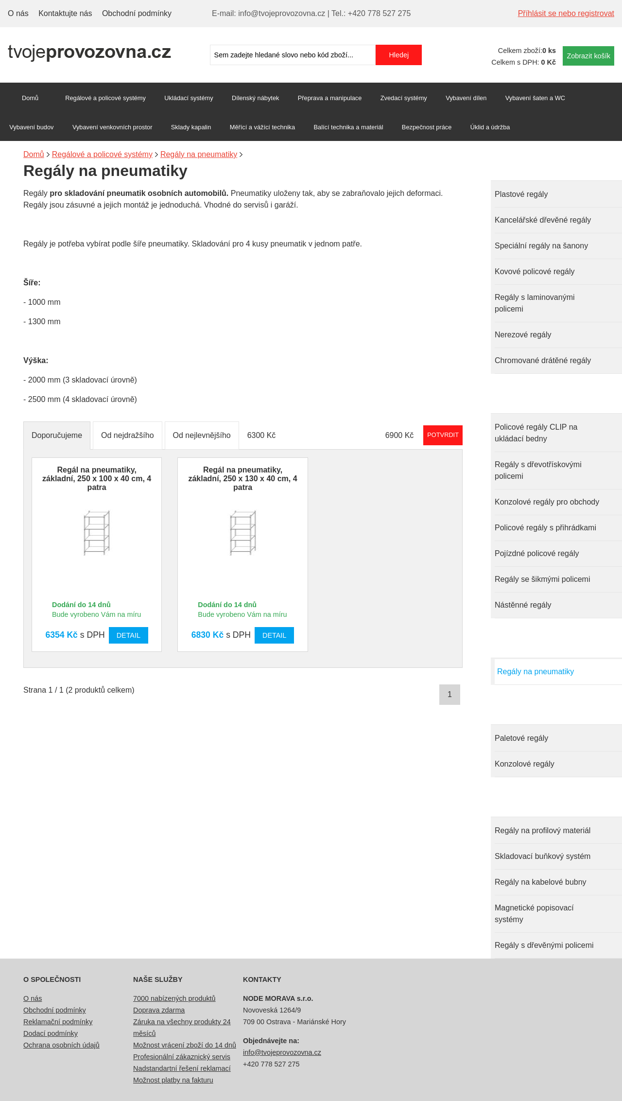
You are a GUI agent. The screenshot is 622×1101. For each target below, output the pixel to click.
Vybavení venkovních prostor (112, 127)
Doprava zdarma (159, 1010)
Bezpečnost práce (426, 127)
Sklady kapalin (191, 127)
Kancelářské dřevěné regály (543, 220)
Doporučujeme (57, 435)
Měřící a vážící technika (262, 127)
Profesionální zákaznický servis (181, 1057)
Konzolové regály (524, 764)
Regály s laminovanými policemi (535, 303)
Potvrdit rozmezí (443, 434)
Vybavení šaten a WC (535, 98)
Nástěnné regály (523, 605)
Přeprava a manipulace (330, 98)
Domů (30, 98)
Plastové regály (521, 194)
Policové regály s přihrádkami (545, 528)
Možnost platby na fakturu (173, 1080)
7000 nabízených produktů (174, 998)
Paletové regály (521, 738)
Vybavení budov (31, 127)
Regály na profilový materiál (542, 830)
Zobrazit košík (588, 56)
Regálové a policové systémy (105, 98)
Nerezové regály (523, 335)
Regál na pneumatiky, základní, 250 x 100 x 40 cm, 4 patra (96, 478)
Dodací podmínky (50, 1033)
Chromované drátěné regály (543, 360)
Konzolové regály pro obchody (547, 502)
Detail (128, 635)
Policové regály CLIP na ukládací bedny (536, 433)
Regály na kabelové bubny (541, 882)
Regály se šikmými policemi (542, 579)
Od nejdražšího (127, 435)
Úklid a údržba (490, 127)
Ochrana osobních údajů (61, 1045)
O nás (18, 13)
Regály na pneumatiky (535, 671)
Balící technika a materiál (348, 127)
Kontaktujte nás (65, 13)
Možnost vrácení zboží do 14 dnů (184, 1045)
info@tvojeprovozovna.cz (282, 1052)
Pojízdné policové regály (537, 553)
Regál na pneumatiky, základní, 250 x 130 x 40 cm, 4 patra (242, 478)
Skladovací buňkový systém (542, 856)
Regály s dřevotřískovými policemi (538, 470)
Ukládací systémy (188, 98)
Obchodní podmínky (137, 13)
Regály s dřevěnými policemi (544, 945)
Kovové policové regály (535, 271)
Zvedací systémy (403, 98)
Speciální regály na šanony (541, 246)
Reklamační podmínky (57, 1022)
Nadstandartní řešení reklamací (182, 1068)
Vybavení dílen (466, 98)
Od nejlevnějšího (202, 435)
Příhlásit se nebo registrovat (566, 13)
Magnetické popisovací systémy (534, 914)
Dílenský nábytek (255, 98)
